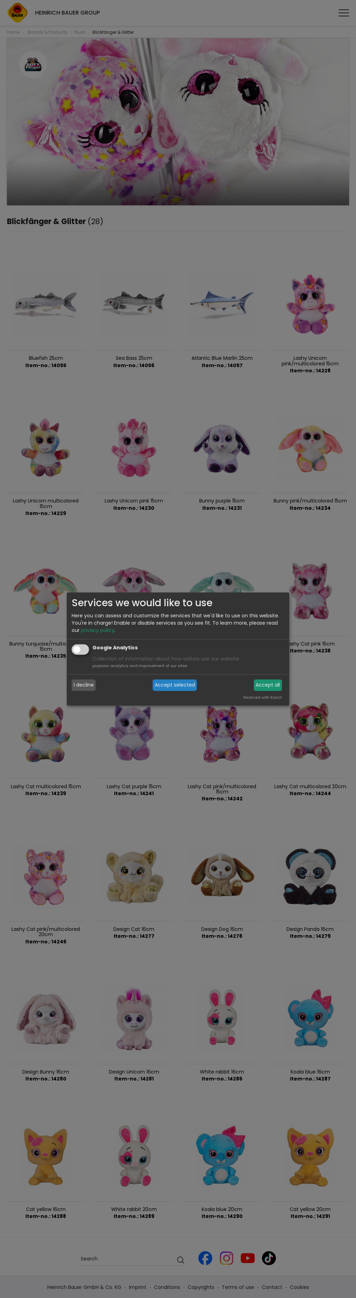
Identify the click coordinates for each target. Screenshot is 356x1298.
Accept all (268, 684)
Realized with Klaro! (262, 698)
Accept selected (175, 684)
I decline (84, 684)
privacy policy (97, 630)
